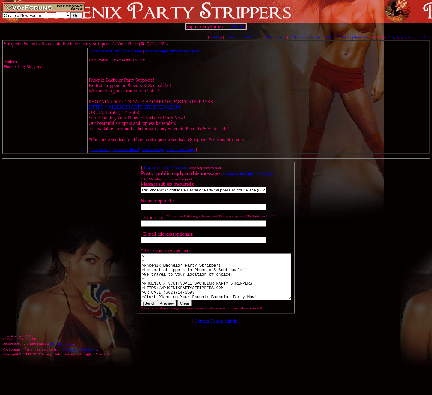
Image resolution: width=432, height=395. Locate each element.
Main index (275, 37)
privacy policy (62, 352)
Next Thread (100, 149)
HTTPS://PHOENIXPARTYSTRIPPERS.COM (134, 107)
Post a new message (305, 37)
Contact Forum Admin (242, 37)
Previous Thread (126, 149)
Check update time (353, 37)
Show (237, 26)
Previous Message (180, 149)
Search (331, 37)
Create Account (165, 167)
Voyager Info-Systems (79, 358)
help (261, 216)
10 (425, 37)
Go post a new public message (239, 174)
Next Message (153, 149)
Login (215, 37)
